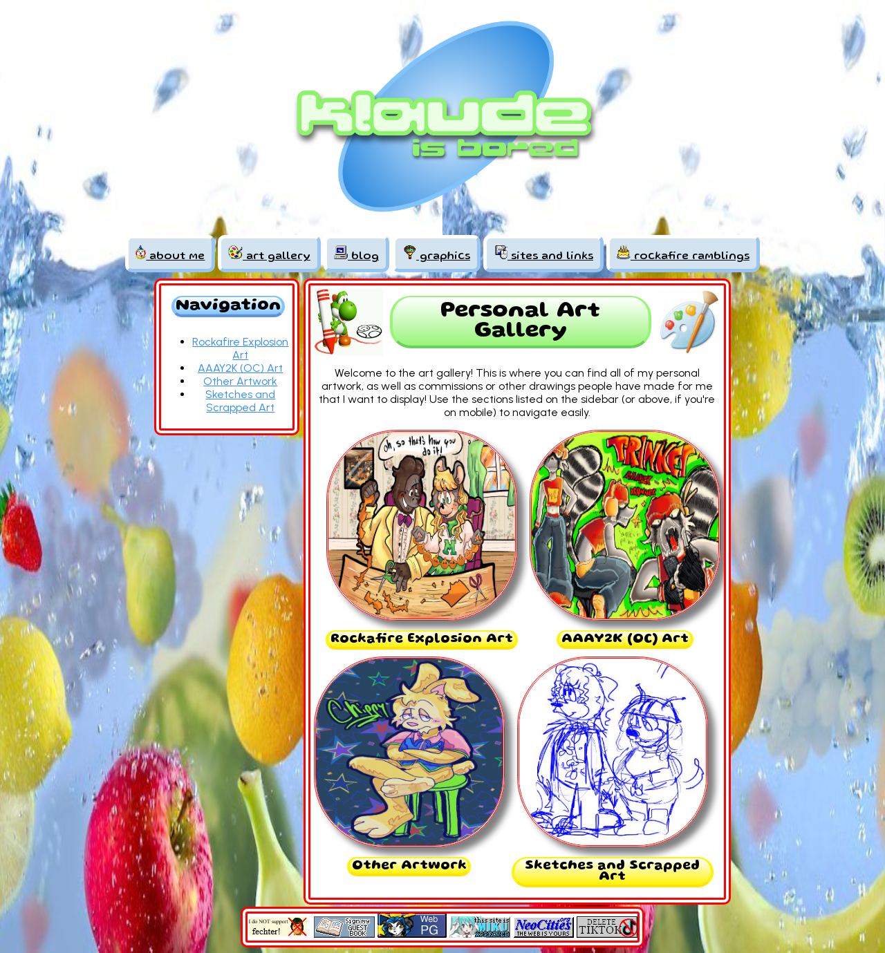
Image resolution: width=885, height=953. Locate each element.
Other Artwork (240, 381)
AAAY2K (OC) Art (240, 368)
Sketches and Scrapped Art (240, 401)
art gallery (269, 253)
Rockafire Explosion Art (240, 348)
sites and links (543, 253)
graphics (436, 253)
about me (170, 253)
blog (356, 253)
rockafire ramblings (683, 253)
